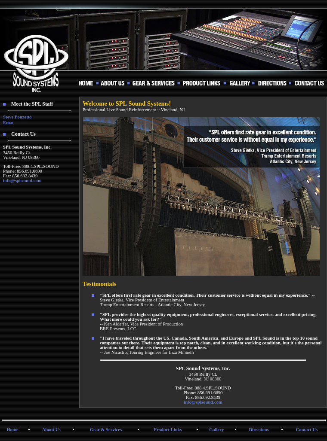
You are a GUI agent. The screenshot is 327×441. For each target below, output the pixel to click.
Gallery (216, 429)
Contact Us (307, 429)
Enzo (8, 122)
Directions (259, 429)
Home (12, 429)
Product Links (168, 429)
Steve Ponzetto (17, 117)
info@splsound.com (22, 180)
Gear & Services (106, 429)
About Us (51, 429)
